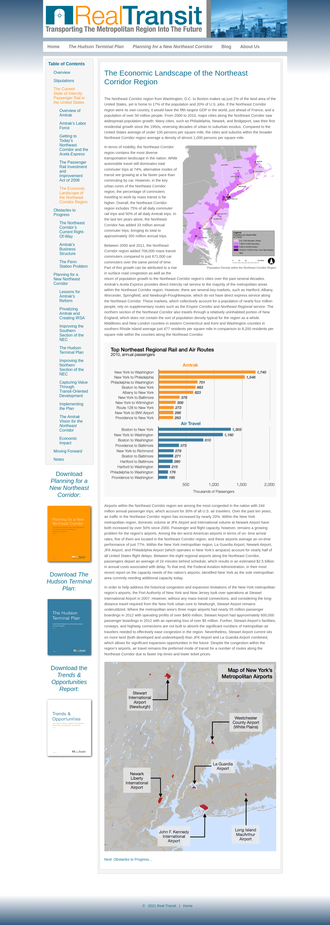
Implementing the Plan (71, 406)
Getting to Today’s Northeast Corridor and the (74, 145)
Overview (62, 72)
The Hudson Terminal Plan (72, 350)
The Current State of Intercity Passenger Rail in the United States (69, 96)
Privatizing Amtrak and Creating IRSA (72, 313)
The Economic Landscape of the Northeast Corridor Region (74, 195)
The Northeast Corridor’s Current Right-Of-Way (72, 229)
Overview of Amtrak (70, 113)
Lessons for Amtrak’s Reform (70, 296)
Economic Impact (68, 440)
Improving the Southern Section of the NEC (72, 333)
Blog (226, 46)
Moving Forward (68, 451)
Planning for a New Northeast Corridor (67, 279)
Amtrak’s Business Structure (68, 249)
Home (54, 46)
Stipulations (64, 81)
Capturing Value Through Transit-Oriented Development (74, 389)
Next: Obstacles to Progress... (128, 859)
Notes (59, 459)
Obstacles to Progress (65, 212)
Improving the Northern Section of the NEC (72, 367)
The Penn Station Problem (74, 264)
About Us (250, 46)
